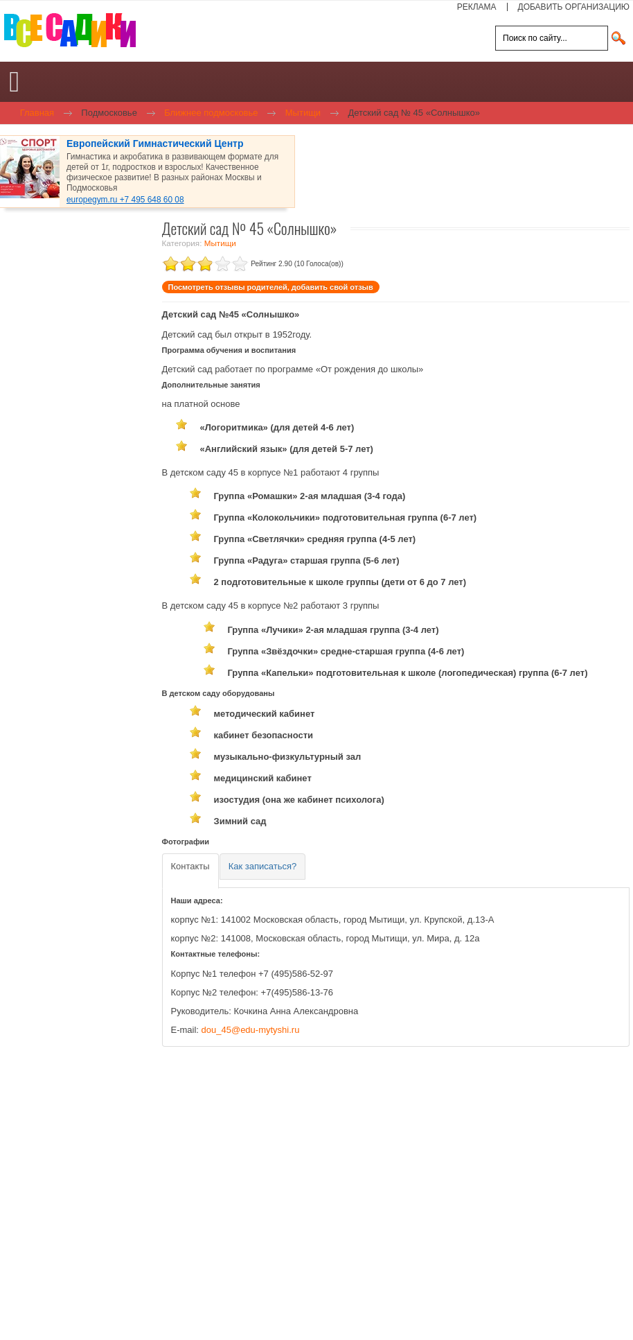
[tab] (190, 871)
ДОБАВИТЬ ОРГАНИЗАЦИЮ (574, 7)
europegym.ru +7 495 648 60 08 (125, 200)
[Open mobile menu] (14, 81)
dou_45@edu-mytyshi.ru (251, 1030)
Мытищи (220, 242)
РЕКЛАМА (477, 7)
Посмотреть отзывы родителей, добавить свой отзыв (270, 287)
